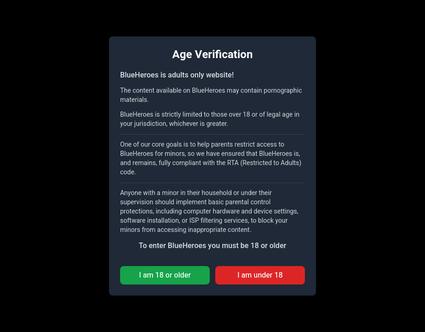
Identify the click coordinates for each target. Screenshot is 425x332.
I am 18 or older (165, 275)
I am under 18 (260, 275)
